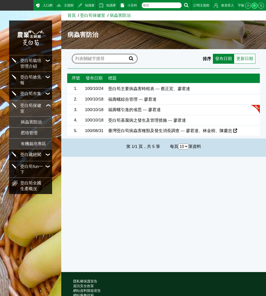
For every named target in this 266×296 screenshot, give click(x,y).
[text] (162, 5)
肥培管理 (29, 133)
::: (1, 4)
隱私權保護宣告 (85, 281)
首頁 (71, 15)
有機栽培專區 (33, 143)
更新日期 (244, 58)
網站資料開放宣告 (87, 291)
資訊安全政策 (83, 286)
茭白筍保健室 (92, 15)
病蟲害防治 (31, 122)
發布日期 (223, 58)
